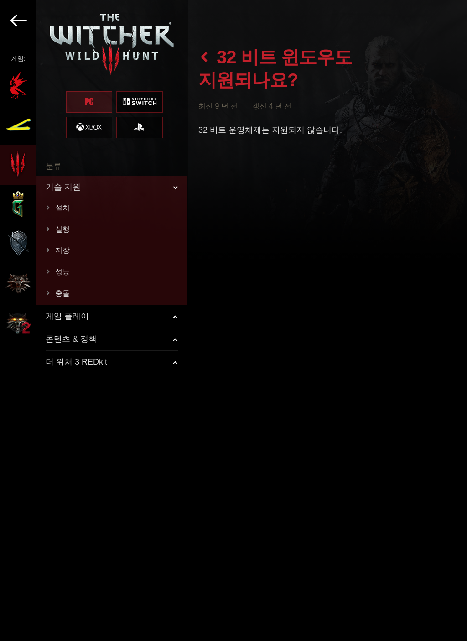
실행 (62, 229)
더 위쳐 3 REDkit (76, 361)
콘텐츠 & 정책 (71, 339)
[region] (94, 320)
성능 (62, 272)
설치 (62, 208)
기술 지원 (63, 187)
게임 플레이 (67, 316)
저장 (62, 250)
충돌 (62, 293)
